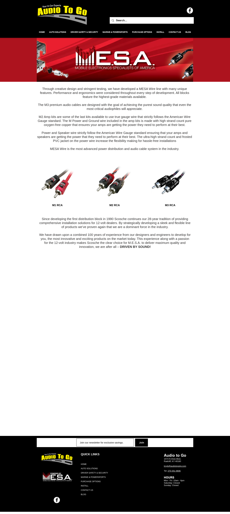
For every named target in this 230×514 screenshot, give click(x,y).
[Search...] (151, 20)
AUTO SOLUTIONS (89, 468)
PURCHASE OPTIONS (91, 481)
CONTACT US (87, 490)
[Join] (141, 443)
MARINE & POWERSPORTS (93, 477)
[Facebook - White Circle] (57, 500)
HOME (84, 464)
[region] (57, 180)
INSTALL (84, 486)
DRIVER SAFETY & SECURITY (94, 473)
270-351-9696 (174, 471)
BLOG (83, 494)
